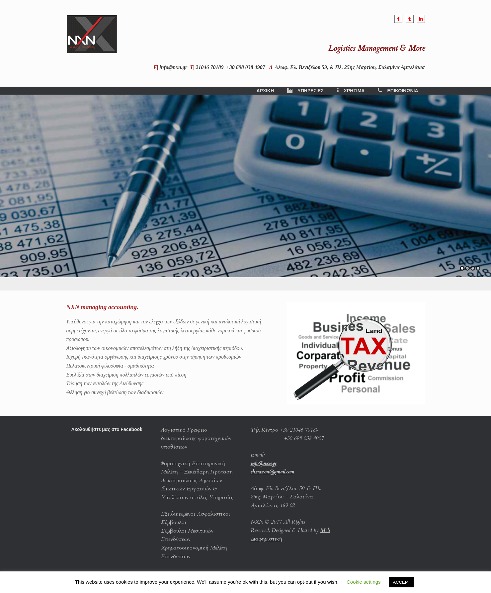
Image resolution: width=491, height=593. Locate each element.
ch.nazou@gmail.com (272, 471)
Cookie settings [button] (364, 582)
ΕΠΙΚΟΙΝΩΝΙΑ (398, 90)
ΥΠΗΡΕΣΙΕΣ (305, 90)
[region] (245, 193)
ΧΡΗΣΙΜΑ (351, 90)
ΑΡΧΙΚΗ (265, 90)
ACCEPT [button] (402, 582)
